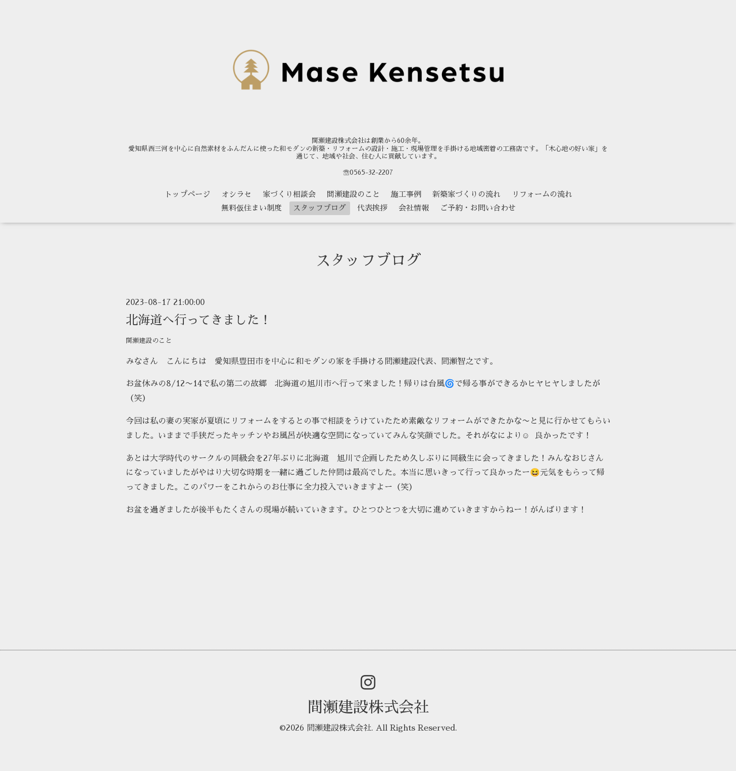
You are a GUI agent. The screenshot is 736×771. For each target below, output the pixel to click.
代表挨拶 (372, 208)
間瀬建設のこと (353, 194)
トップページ (187, 194)
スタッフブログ (319, 208)
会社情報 (414, 208)
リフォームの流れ (542, 194)
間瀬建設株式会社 (368, 707)
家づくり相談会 (289, 194)
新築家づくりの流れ (466, 194)
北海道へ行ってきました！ (198, 320)
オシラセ (236, 194)
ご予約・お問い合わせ (478, 208)
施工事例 (406, 194)
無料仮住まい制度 (251, 208)
